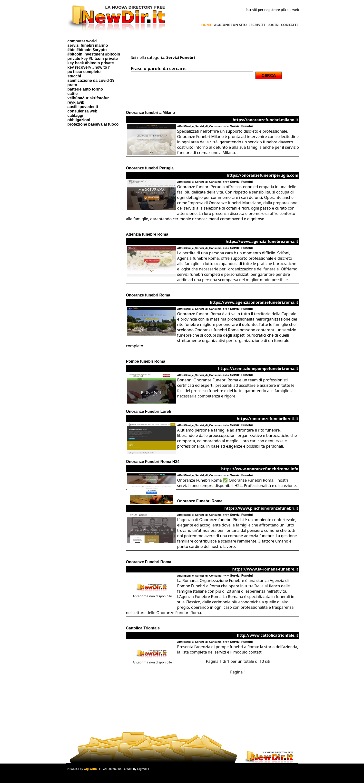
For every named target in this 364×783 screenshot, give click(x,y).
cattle (73, 94)
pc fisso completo (84, 72)
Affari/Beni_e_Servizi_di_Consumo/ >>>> (215, 126)
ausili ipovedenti (83, 107)
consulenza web (83, 111)
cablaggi (75, 115)
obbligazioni (79, 120)
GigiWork (90, 769)
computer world (82, 41)
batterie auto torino (85, 89)
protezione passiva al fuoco (93, 124)
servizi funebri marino (88, 45)
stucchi (74, 76)
